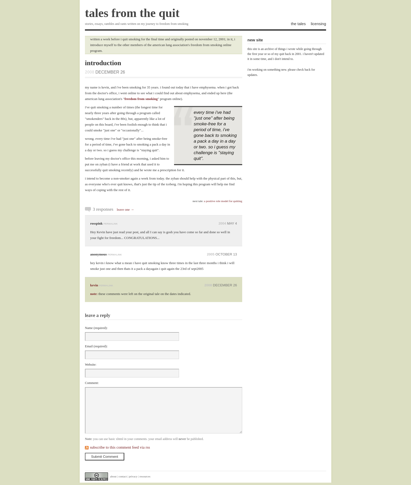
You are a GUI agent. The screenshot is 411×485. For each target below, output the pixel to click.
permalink (111, 223)
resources (144, 476)
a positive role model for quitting (223, 201)
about (113, 476)
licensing (318, 23)
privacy (133, 476)
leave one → (125, 209)
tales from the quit (132, 13)
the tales (298, 23)
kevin (94, 285)
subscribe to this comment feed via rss (120, 447)
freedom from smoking (141, 99)
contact (122, 476)
